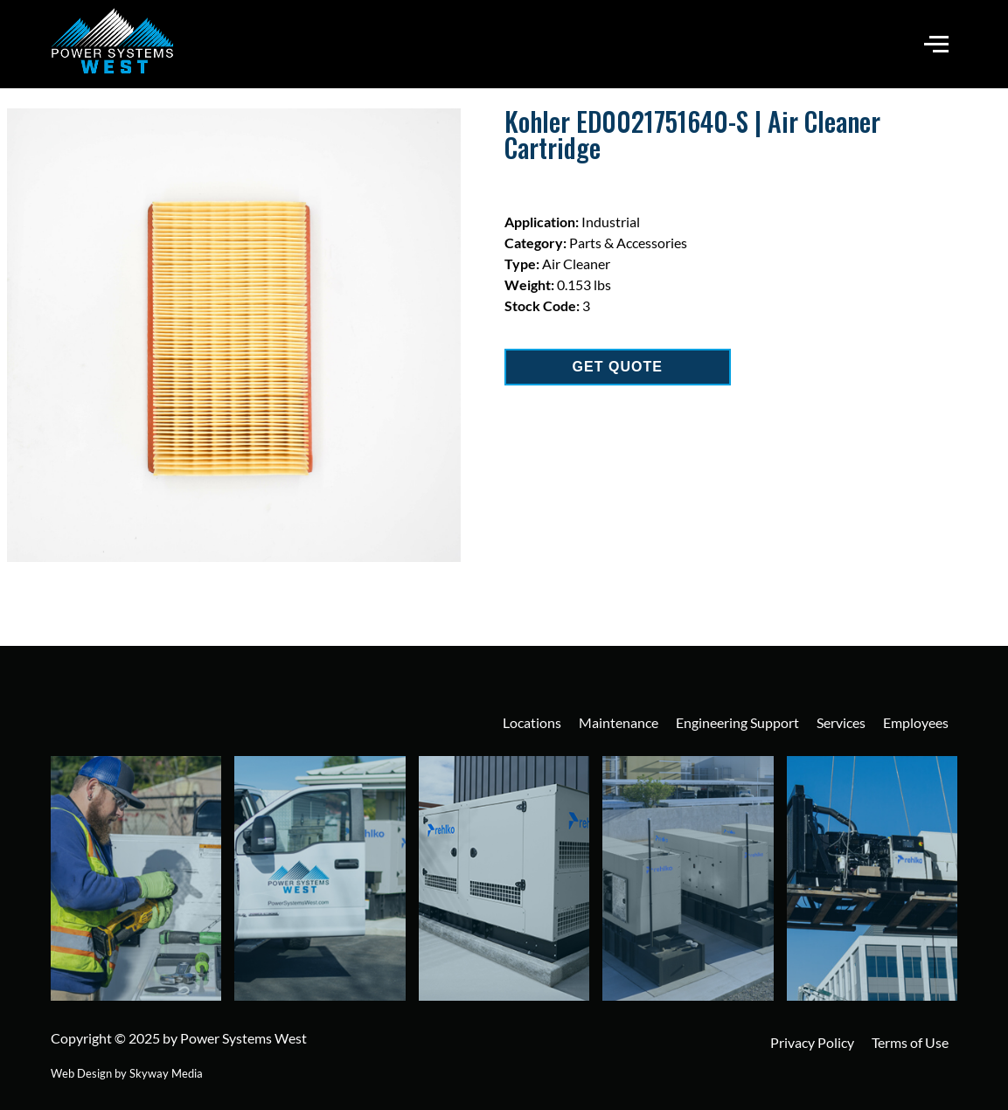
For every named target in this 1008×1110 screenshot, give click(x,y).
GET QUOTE (618, 366)
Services (841, 722)
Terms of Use (910, 1042)
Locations (532, 722)
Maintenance (618, 722)
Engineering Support (737, 722)
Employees (916, 722)
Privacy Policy (812, 1042)
